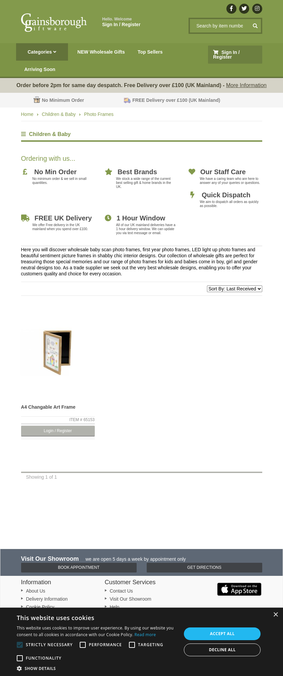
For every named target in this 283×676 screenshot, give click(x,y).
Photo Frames (99, 114)
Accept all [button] (222, 633)
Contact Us (121, 591)
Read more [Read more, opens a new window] (145, 634)
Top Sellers (150, 52)
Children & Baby (59, 114)
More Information (246, 85)
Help (115, 607)
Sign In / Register (121, 22)
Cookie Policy (40, 607)
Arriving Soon (40, 69)
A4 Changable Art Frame (48, 407)
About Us (36, 591)
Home (27, 114)
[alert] (141, 642)
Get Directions (204, 567)
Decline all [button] (222, 650)
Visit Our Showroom (130, 599)
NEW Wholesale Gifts (101, 52)
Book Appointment (78, 567)
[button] (97, 668)
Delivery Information (47, 599)
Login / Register (58, 430)
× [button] (275, 614)
